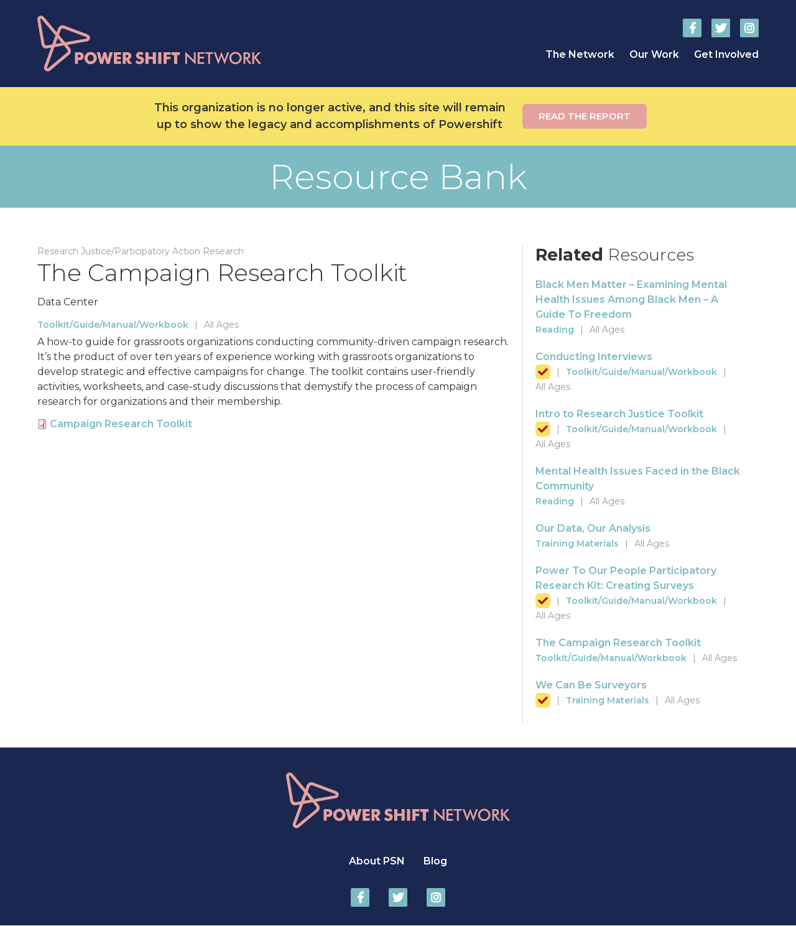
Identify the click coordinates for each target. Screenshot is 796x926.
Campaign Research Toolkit (121, 424)
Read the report (585, 116)
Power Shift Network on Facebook (692, 28)
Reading (554, 329)
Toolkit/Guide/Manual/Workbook (112, 324)
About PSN (377, 861)
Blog (435, 861)
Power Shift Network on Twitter (720, 28)
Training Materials (577, 543)
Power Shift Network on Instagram (749, 28)
